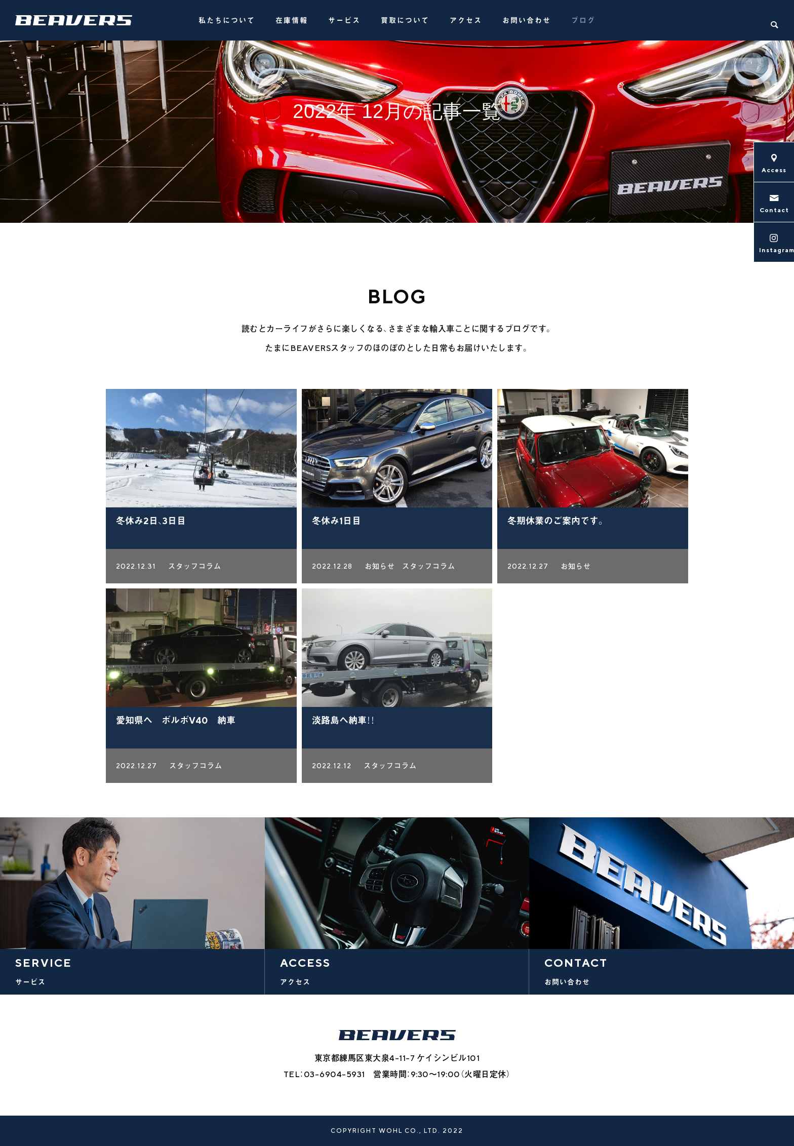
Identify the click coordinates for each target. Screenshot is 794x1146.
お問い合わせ (526, 20)
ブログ (583, 20)
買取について (405, 20)
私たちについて (226, 20)
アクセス (466, 20)
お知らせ (380, 569)
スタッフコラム (194, 569)
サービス (344, 20)
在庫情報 (291, 20)
